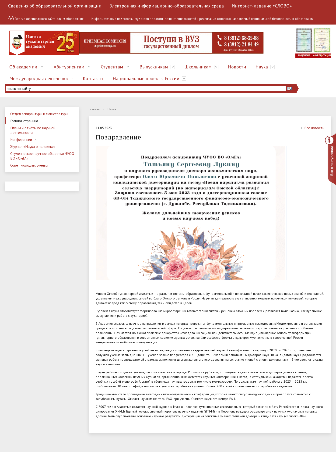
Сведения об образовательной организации (55, 6)
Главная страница (24, 120)
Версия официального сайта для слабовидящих (46, 18)
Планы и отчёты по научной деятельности (32, 130)
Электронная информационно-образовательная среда (166, 6)
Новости (237, 67)
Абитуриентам (69, 67)
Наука (262, 67)
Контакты (93, 78)
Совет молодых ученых (29, 165)
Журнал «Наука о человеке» (33, 146)
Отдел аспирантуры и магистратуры (39, 113)
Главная (94, 109)
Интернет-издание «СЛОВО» (262, 6)
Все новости (312, 127)
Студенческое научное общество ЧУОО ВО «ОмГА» (42, 155)
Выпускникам (154, 67)
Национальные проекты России (146, 78)
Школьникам (198, 67)
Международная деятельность (41, 78)
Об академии (23, 67)
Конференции (21, 139)
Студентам (112, 67)
